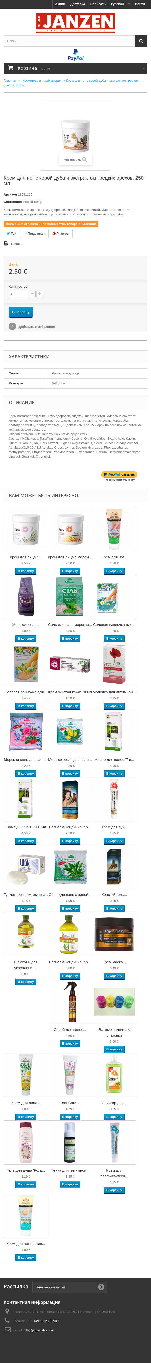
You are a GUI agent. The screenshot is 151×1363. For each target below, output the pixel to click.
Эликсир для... (114, 1103)
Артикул (10, 194)
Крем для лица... (25, 1103)
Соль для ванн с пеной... (70, 894)
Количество (18, 286)
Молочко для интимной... (114, 692)
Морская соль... (25, 624)
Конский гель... (114, 894)
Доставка (77, 4)
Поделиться (35, 233)
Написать (98, 4)
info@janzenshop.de (38, 1330)
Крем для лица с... (26, 557)
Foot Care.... (70, 1103)
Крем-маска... (114, 962)
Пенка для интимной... (70, 1170)
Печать (16, 244)
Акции (60, 4)
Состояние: (13, 202)
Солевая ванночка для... (114, 624)
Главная (10, 80)
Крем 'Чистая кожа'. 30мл (70, 692)
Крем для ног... (114, 557)
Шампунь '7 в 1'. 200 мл (25, 827)
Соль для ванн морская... (70, 624)
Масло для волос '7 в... (114, 759)
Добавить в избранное (36, 327)
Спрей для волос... (70, 1029)
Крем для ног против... (25, 1243)
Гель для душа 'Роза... (26, 1170)
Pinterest (61, 233)
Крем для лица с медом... (70, 557)
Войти (140, 4)
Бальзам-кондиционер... (70, 827)
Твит (12, 233)
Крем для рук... (114, 827)
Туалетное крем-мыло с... (26, 894)
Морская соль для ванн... (26, 759)
